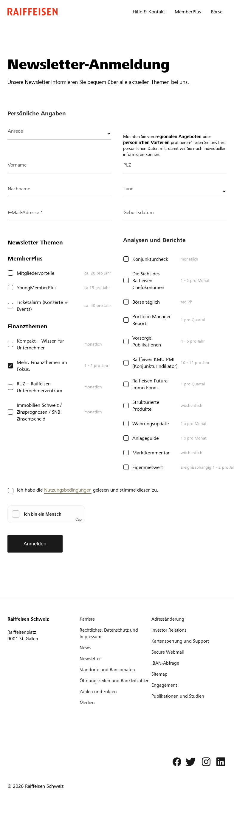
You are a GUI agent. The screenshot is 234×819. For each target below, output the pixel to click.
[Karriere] (115, 619)
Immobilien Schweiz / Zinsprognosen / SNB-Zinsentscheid (39, 412)
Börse (216, 12)
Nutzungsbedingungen (68, 490)
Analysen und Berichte (154, 240)
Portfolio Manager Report (151, 320)
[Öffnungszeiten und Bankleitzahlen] (115, 680)
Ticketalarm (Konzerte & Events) (42, 305)
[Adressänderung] (186, 619)
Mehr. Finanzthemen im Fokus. (42, 366)
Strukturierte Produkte (145, 405)
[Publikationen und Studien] (186, 696)
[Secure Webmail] (186, 652)
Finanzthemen (27, 326)
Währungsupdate (150, 423)
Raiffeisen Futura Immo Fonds (150, 384)
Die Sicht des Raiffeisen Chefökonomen (148, 280)
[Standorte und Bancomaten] (115, 669)
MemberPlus (188, 12)
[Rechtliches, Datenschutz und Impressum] (115, 633)
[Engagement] (186, 685)
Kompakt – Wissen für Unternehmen (40, 344)
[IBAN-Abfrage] (186, 663)
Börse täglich (146, 302)
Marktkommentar (151, 453)
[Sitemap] (186, 674)
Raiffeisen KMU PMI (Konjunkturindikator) (155, 363)
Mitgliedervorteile (35, 273)
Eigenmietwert (147, 467)
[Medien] (115, 702)
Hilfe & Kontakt (149, 12)
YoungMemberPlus (37, 288)
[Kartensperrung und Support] (186, 641)
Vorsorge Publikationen (146, 341)
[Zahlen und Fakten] (115, 691)
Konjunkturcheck (150, 259)
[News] (115, 647)
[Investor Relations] (186, 630)
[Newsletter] (115, 658)
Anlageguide (145, 438)
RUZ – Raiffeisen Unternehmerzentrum (39, 387)
